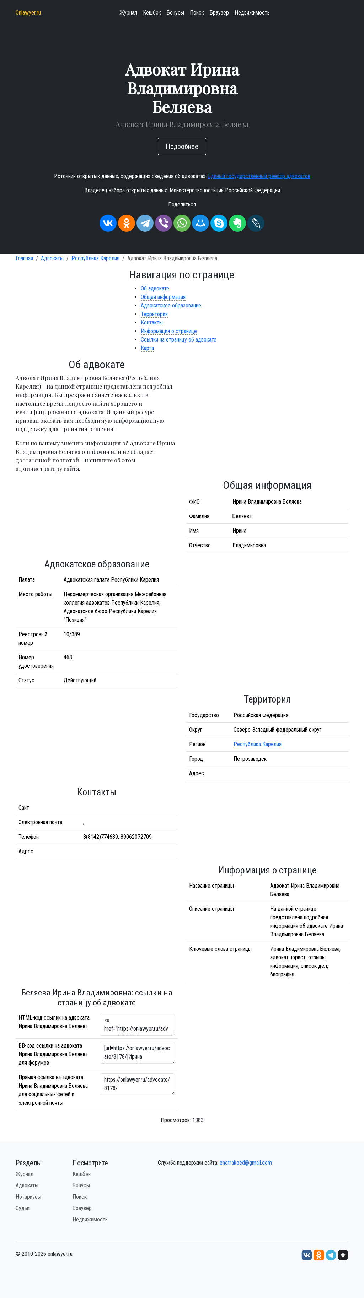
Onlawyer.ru (28, 12)
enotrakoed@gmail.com (246, 1162)
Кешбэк (152, 12)
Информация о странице (169, 331)
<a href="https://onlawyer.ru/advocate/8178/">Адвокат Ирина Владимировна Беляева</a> (137, 1025)
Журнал (128, 12)
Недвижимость (252, 12)
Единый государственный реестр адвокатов (259, 176)
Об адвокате (155, 288)
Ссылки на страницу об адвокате (178, 339)
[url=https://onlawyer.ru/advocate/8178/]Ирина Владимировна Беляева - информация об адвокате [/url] (137, 1053)
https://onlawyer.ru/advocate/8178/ (137, 1084)
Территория (154, 314)
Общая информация (163, 297)
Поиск (197, 12)
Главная (24, 258)
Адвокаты (52, 258)
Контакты (152, 322)
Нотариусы (28, 1196)
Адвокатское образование (171, 305)
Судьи (23, 1208)
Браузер (219, 12)
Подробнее (182, 146)
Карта (147, 348)
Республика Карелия (95, 258)
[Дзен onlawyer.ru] (343, 1254)
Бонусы (175, 12)
